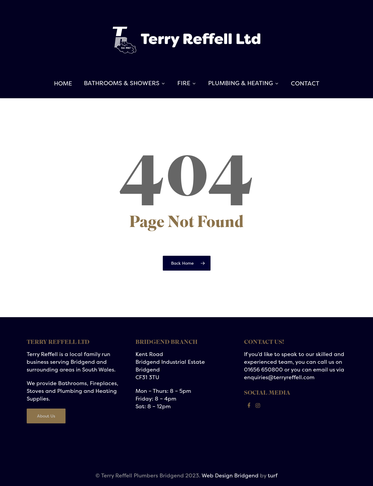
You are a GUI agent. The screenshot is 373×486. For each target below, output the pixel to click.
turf (273, 475)
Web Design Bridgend (230, 475)
